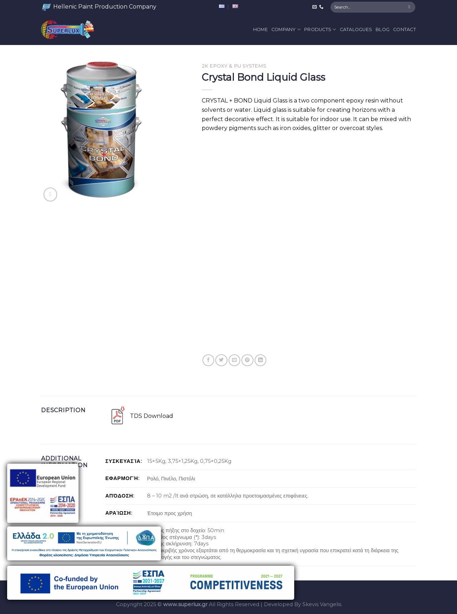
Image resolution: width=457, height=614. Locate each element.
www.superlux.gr (185, 604)
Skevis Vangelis (321, 604)
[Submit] (409, 7)
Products (320, 29)
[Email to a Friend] (234, 360)
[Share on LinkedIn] (260, 360)
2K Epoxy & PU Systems (234, 66)
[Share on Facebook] (208, 360)
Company (286, 29)
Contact (404, 29)
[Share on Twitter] (221, 360)
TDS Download (151, 416)
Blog (383, 29)
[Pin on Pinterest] (247, 360)
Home (260, 29)
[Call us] (321, 7)
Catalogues (356, 29)
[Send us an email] (314, 7)
